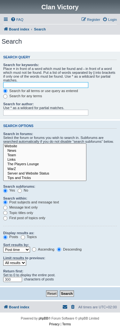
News (45, 151)
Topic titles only (18, 213)
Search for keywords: (21, 65)
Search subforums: (19, 186)
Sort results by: (16, 245)
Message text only (20, 207)
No (23, 190)
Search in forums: (18, 134)
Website (45, 146)
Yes (9, 190)
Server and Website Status (45, 173)
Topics (29, 237)
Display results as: (18, 233)
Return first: (13, 271)
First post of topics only (24, 218)
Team (45, 155)
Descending (69, 249)
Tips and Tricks (45, 178)
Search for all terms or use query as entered (40, 91)
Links (45, 160)
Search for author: (18, 104)
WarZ (45, 169)
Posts (10, 237)
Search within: (15, 198)
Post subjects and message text (31, 202)
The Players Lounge (45, 164)
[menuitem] (17, 19)
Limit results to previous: (24, 258)
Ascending (43, 249)
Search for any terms (22, 96)
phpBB (43, 318)
